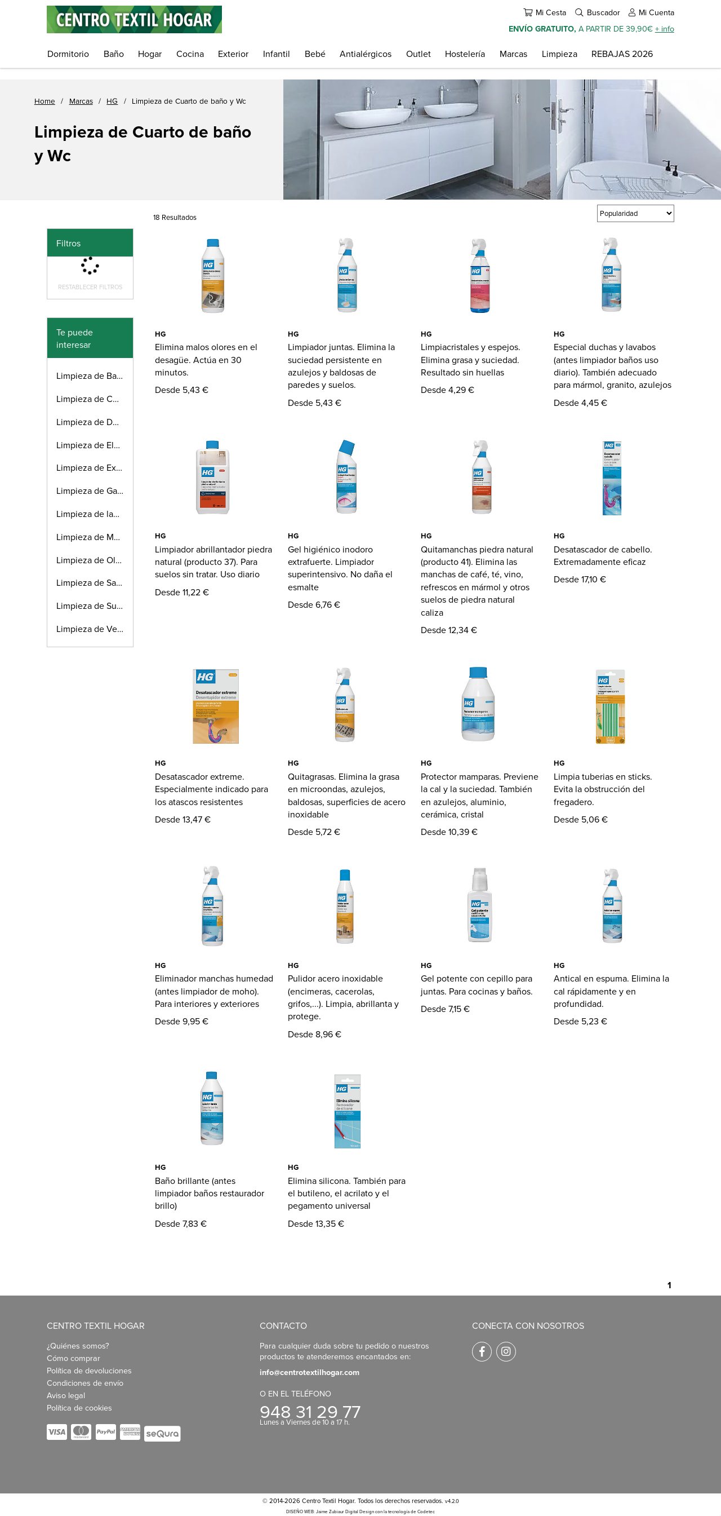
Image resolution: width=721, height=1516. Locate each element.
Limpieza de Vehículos (94, 628)
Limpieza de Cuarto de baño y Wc (189, 100)
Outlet (418, 53)
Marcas (513, 53)
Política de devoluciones (89, 1370)
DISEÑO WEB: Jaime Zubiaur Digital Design (330, 1511)
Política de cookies (79, 1407)
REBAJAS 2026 (622, 53)
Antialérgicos (365, 53)
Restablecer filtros (90, 286)
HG (112, 100)
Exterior (233, 53)
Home (44, 100)
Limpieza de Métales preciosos (94, 537)
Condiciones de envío (85, 1383)
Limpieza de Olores (94, 560)
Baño (114, 53)
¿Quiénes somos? (78, 1345)
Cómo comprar (73, 1358)
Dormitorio (68, 53)
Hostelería (465, 53)
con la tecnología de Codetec (405, 1511)
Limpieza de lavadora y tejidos (94, 513)
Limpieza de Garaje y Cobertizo (94, 490)
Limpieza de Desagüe (94, 422)
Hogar (150, 53)
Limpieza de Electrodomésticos (94, 445)
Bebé (315, 53)
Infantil (276, 53)
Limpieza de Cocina (94, 398)
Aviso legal (66, 1395)
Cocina (190, 53)
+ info (664, 28)
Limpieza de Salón (92, 582)
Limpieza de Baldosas (94, 375)
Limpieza (559, 53)
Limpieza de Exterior (94, 467)
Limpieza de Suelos (94, 605)
